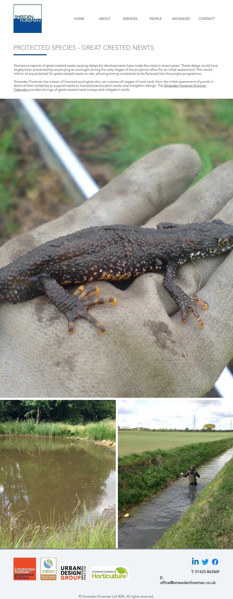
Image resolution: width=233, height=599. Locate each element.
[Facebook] (215, 562)
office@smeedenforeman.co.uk (188, 582)
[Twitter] (205, 562)
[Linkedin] (195, 562)
